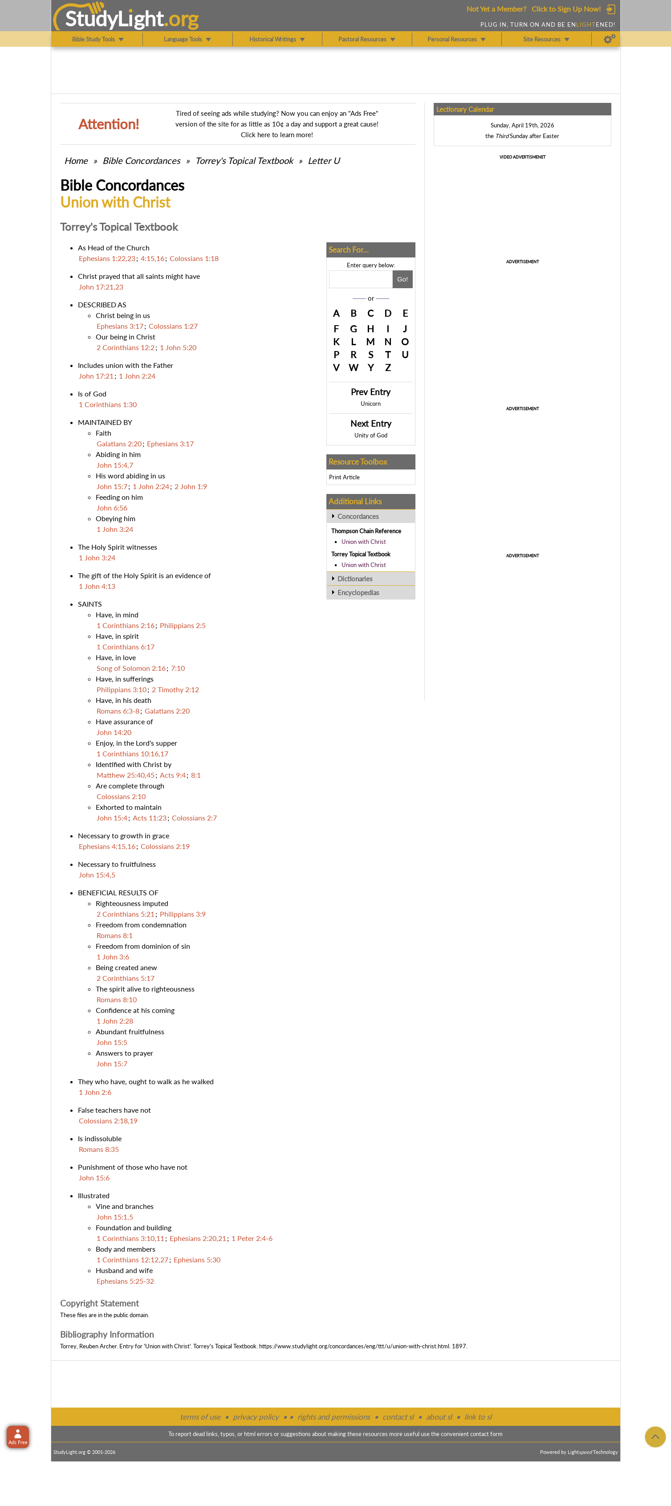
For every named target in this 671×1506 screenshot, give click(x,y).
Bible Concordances (141, 160)
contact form (486, 1433)
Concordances (358, 516)
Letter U (324, 160)
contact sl (398, 1416)
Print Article (344, 477)
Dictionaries (355, 579)
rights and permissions (333, 1416)
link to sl (478, 1416)
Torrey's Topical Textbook (244, 160)
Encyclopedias (358, 592)
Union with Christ (364, 541)
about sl (439, 1416)
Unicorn (371, 403)
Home (76, 160)
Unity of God (370, 435)
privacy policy (256, 1416)
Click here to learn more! (277, 135)
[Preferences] (610, 39)
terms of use (200, 1416)
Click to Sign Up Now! (566, 8)
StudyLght (114, 18)
